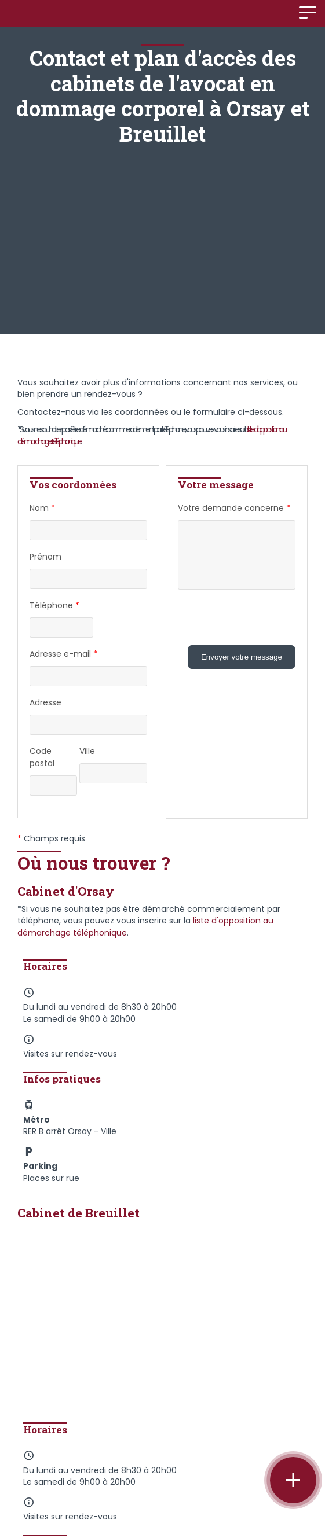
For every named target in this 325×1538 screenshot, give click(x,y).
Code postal (42, 757)
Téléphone (54, 605)
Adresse (45, 702)
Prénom (45, 556)
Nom (42, 508)
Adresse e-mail (63, 654)
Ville (87, 751)
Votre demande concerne (234, 508)
